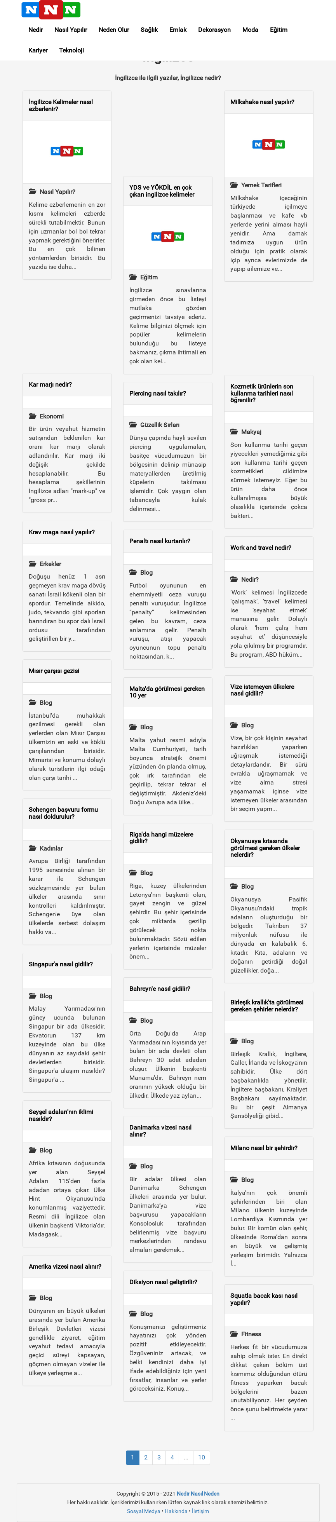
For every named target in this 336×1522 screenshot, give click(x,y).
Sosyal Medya (143, 1511)
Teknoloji (71, 50)
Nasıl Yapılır (70, 29)
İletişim (200, 1511)
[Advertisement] (67, 326)
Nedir (35, 29)
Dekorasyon (214, 29)
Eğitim (278, 29)
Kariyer (37, 50)
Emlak (177, 29)
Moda (250, 29)
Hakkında (176, 1511)
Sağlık (149, 29)
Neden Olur (114, 29)
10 (201, 1457)
